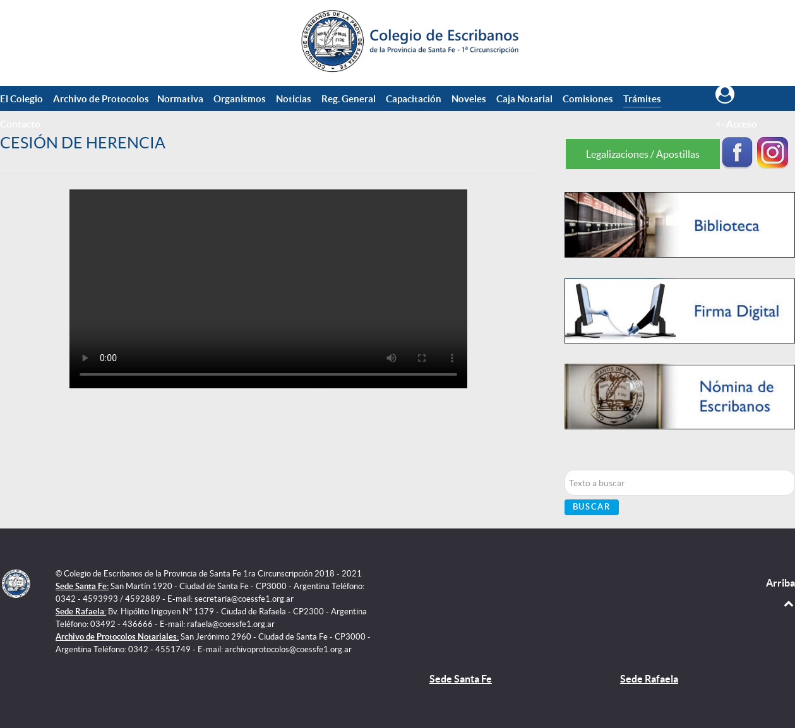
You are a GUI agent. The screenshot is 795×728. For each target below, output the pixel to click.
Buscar (592, 506)
